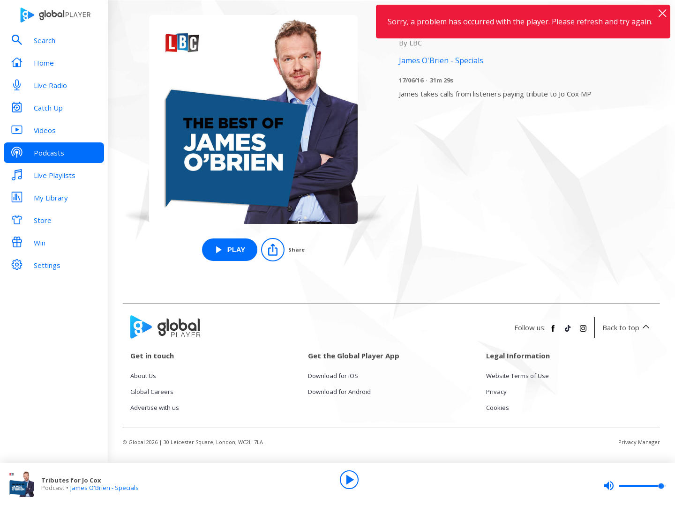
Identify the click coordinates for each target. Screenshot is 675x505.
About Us (143, 375)
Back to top (627, 327)
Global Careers (151, 391)
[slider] (634, 485)
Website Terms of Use (517, 375)
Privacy (496, 391)
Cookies (497, 407)
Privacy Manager (639, 442)
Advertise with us (154, 407)
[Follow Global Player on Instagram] (583, 332)
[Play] (349, 479)
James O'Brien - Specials (104, 487)
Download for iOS (333, 375)
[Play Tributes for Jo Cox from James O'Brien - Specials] (230, 249)
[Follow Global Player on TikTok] (568, 332)
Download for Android (339, 391)
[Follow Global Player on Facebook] (553, 332)
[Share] (283, 249)
